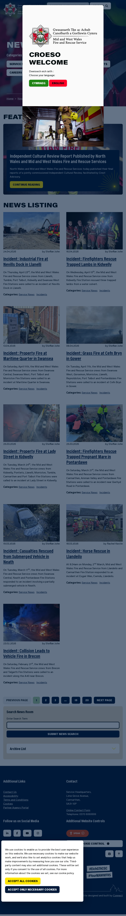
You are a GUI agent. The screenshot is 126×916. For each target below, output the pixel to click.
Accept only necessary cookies (32, 889)
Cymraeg (38, 83)
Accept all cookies (23, 881)
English (58, 83)
